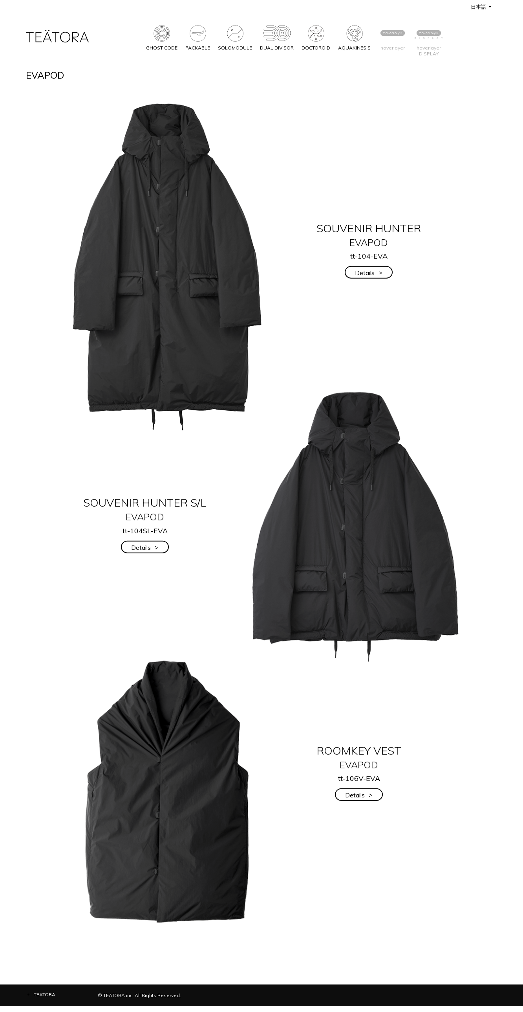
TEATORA (44, 994)
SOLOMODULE (235, 36)
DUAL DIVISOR (277, 36)
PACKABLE (197, 36)
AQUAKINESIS (354, 36)
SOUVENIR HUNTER (368, 234)
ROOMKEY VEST (358, 756)
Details (368, 272)
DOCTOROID (316, 36)
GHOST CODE (161, 36)
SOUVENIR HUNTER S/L (145, 509)
